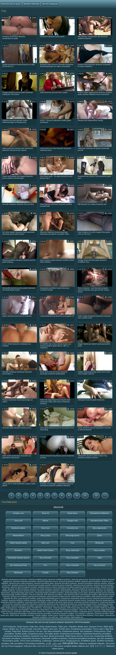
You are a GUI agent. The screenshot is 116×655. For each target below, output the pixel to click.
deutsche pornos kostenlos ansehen (24, 587)
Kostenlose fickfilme (71, 612)
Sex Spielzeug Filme (18, 565)
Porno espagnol (15, 646)
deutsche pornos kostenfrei (62, 585)
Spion (99, 535)
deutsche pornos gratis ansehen (39, 585)
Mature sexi (84, 646)
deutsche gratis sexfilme (98, 579)
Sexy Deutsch (99, 565)
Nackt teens (72, 513)
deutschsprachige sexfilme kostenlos (15, 595)
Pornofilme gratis (24, 608)
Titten (99, 558)
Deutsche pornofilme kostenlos (82, 638)
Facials (45, 573)
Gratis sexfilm (94, 608)
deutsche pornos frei (19, 585)
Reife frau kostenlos (107, 608)
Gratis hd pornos (7, 612)
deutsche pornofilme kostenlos (66, 583)
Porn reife (85, 608)
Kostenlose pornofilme (54, 612)
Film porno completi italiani (65, 646)
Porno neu (88, 636)
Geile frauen (44, 610)
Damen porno (59, 641)
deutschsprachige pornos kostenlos (101, 593)
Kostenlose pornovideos (69, 610)
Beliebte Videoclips (31, 4)
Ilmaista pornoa (11, 608)
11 (85, 495)
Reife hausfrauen (59, 608)
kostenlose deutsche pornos (45, 606)
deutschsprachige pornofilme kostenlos (49, 593)
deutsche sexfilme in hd (97, 589)
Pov (45, 565)
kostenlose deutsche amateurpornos (100, 600)
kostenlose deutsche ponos (48, 604)
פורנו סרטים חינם (45, 646)
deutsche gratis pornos (79, 579)
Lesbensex (90, 613)
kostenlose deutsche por (68, 604)
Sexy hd (45, 513)
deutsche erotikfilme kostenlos (59, 579)
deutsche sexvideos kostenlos (49, 591)
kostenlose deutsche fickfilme (35, 602)
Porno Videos (99, 615)
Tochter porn (64, 629)
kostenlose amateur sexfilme (47, 600)
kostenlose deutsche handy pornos (60, 602)
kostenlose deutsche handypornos (86, 602)
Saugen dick (72, 521)
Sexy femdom (72, 573)
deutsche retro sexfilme (91, 587)
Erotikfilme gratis (88, 641)
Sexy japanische (99, 528)
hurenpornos (65, 598)
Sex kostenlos (86, 631)
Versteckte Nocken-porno (18, 558)
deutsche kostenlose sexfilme (70, 581)
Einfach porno (53, 615)
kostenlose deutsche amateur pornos (72, 600)
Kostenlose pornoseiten (81, 629)
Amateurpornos (73, 641)
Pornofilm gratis (52, 634)
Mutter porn (83, 627)
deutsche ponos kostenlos (91, 581)
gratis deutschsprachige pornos (48, 598)
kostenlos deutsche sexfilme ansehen (22, 600)
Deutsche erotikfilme (39, 617)
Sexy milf (18, 521)
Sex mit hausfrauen (64, 606)
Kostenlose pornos (86, 612)
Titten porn (63, 627)
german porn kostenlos (19, 596)
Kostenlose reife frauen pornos (25, 612)
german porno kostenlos (37, 596)
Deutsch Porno (77, 606)
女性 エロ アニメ (97, 646)
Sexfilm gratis (21, 634)
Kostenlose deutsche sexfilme (63, 613)
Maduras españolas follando (91, 643)
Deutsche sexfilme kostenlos (104, 612)
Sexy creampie (72, 565)
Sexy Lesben (99, 550)
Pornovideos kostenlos (35, 643)
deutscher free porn (88, 591)
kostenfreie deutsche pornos (81, 598)
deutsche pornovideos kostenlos (70, 587)
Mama (45, 521)
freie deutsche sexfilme (88, 595)
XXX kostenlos (9, 627)
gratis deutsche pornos (100, 596)
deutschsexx (5, 593)
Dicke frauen (22, 627)
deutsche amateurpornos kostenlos (14, 579)
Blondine (18, 550)
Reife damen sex (107, 610)
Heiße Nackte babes (18, 543)
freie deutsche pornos (72, 595)
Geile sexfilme (65, 617)
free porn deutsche (36, 595)
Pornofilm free (37, 608)
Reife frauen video (73, 608)
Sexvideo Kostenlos (27, 615)
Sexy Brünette (45, 558)
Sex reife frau (53, 617)
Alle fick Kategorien (50, 4)
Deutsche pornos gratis (11, 4)
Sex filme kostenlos (52, 631)
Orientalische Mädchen (99, 513)
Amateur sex (18, 513)
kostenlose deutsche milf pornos (25, 604)
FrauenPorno (110, 615)
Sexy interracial (72, 550)
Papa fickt (16, 631)
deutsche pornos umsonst (47, 587)
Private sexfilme (41, 615)
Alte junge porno (72, 535)
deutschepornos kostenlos (70, 591)
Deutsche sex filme (102, 613)
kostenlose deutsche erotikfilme (12, 602)
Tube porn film (30, 646)
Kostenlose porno (36, 634)
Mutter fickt (41, 612)
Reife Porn (83, 610)
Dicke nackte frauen (48, 627)
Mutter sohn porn (50, 629)
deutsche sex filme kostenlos (18, 589)
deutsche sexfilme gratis (62, 589)
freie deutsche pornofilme (53, 595)
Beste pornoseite (94, 610)
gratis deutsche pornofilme (81, 596)
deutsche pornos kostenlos (83, 585)
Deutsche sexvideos (11, 638)
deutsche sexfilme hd (80, 589)
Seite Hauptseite (48, 653)
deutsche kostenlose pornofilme (24, 581)
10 (77, 495)
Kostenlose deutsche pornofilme (39, 613)
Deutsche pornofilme (66, 615)
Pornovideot (48, 608)
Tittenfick (73, 627)
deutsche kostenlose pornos (47, 581)
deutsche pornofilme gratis (44, 583)
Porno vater (98, 629)
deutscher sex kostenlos (105, 591)
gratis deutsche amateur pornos (58, 596)
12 (96, 495)
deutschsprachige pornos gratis (76, 593)
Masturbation (18, 535)
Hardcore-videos (18, 528)
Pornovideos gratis (10, 641)
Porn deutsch (80, 613)
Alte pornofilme (17, 643)
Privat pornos (34, 610)
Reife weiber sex (77, 617)
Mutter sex (5, 610)
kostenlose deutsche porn (87, 604)
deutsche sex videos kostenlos (41, 589)
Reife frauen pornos (74, 636)
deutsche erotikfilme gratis (37, 579)
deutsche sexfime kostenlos (26, 591)
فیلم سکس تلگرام (53, 643)
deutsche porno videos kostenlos (21, 583)
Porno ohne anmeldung (30, 641)
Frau (72, 543)
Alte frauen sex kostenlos (19, 610)
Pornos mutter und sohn (30, 629)
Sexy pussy (45, 535)
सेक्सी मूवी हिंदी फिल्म (70, 643)
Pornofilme (88, 606)
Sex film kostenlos (105, 638)
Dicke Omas (14, 615)
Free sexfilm (54, 610)
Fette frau (34, 627)
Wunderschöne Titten (99, 521)
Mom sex (45, 543)
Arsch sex (45, 528)
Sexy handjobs (72, 558)
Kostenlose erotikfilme (100, 606)
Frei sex (5, 613)
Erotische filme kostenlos (84, 615)
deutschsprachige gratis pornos (22, 593)
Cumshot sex (72, 528)
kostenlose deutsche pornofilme (22, 606)
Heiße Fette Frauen (45, 550)
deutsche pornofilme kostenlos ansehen (92, 583)
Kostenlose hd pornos (31, 638)
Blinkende (99, 543)
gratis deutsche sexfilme (27, 598)
